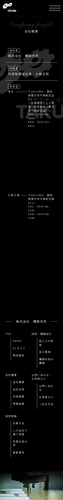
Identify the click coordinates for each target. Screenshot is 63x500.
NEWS (17, 341)
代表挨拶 (19, 396)
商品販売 (19, 355)
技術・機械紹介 (42, 334)
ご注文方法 (46, 404)
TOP (8, 334)
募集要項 (19, 452)
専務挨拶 (19, 403)
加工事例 (45, 352)
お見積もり (46, 397)
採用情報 (11, 416)
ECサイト (19, 348)
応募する (19, 423)
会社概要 (11, 375)
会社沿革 (19, 389)
